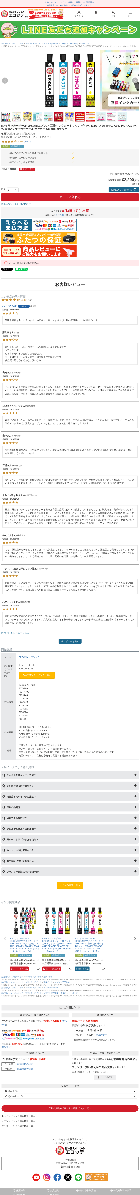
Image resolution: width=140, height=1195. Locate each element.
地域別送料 (102, 1034)
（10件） (27, 141)
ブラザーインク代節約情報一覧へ (18, 1126)
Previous (5, 81)
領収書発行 (7, 1047)
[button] (4, 938)
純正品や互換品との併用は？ (21, 828)
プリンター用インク (33, 43)
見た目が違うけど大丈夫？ (20, 786)
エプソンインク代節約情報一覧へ (18, 1121)
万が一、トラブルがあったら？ (22, 839)
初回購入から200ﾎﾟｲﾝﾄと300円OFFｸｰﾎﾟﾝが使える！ (70, 5)
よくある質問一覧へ (70, 885)
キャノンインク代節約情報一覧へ (18, 1116)
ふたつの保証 (105, 1077)
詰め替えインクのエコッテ (12, 43)
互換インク (84, 43)
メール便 (60, 215)
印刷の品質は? (14, 807)
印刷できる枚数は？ (17, 818)
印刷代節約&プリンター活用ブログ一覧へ (70, 1108)
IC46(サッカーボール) (69, 43)
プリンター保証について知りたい (24, 871)
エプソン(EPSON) (51, 43)
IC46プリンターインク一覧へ (37, 675)
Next (135, 81)
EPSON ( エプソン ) (29, 657)
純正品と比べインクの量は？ (21, 796)
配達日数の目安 (25, 1064)
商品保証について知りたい (20, 861)
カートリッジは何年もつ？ (20, 850)
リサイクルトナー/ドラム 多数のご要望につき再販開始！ (70, 2)
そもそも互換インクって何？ (21, 775)
